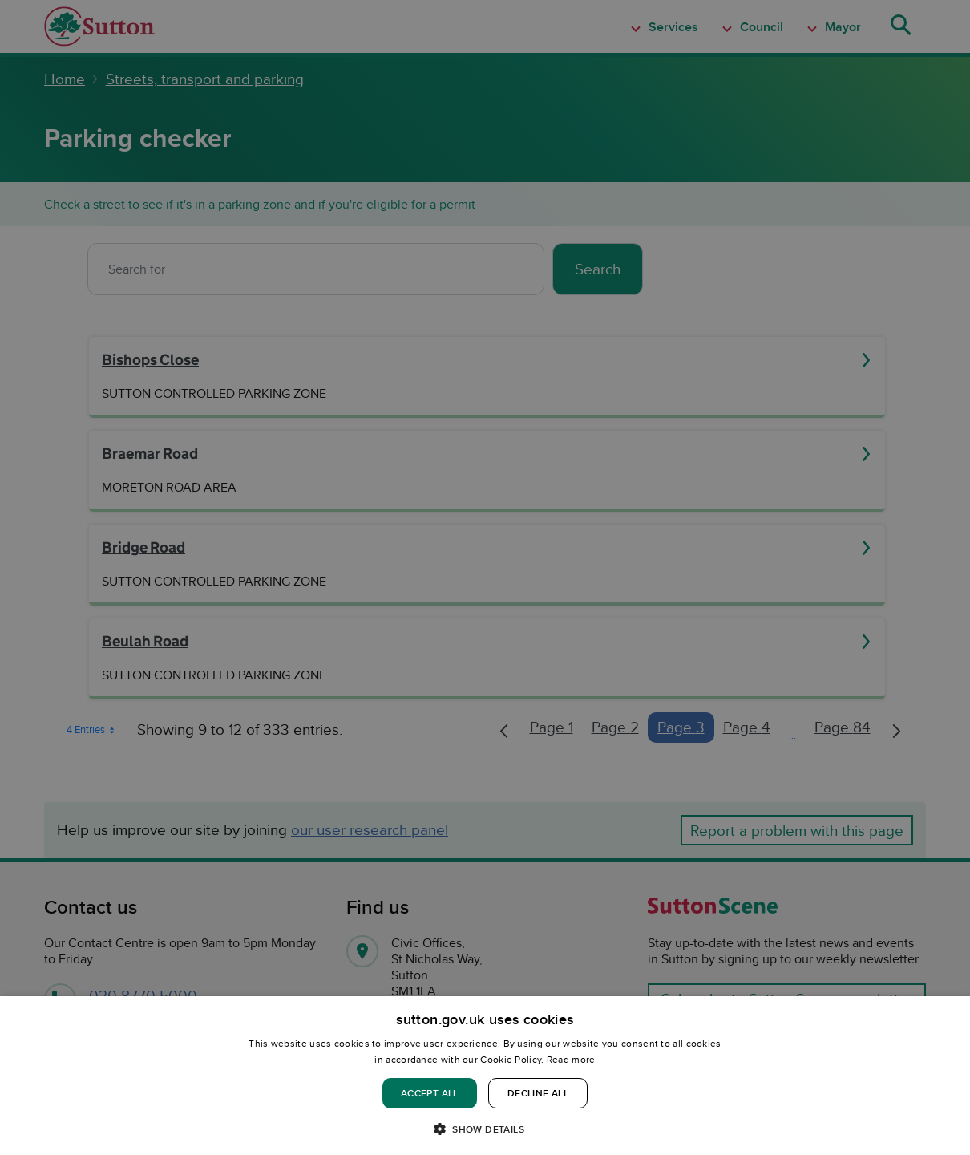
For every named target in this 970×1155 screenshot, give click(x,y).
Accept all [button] (430, 1093)
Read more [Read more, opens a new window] (571, 1059)
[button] (485, 1128)
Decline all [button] (537, 1093)
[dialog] (485, 1075)
